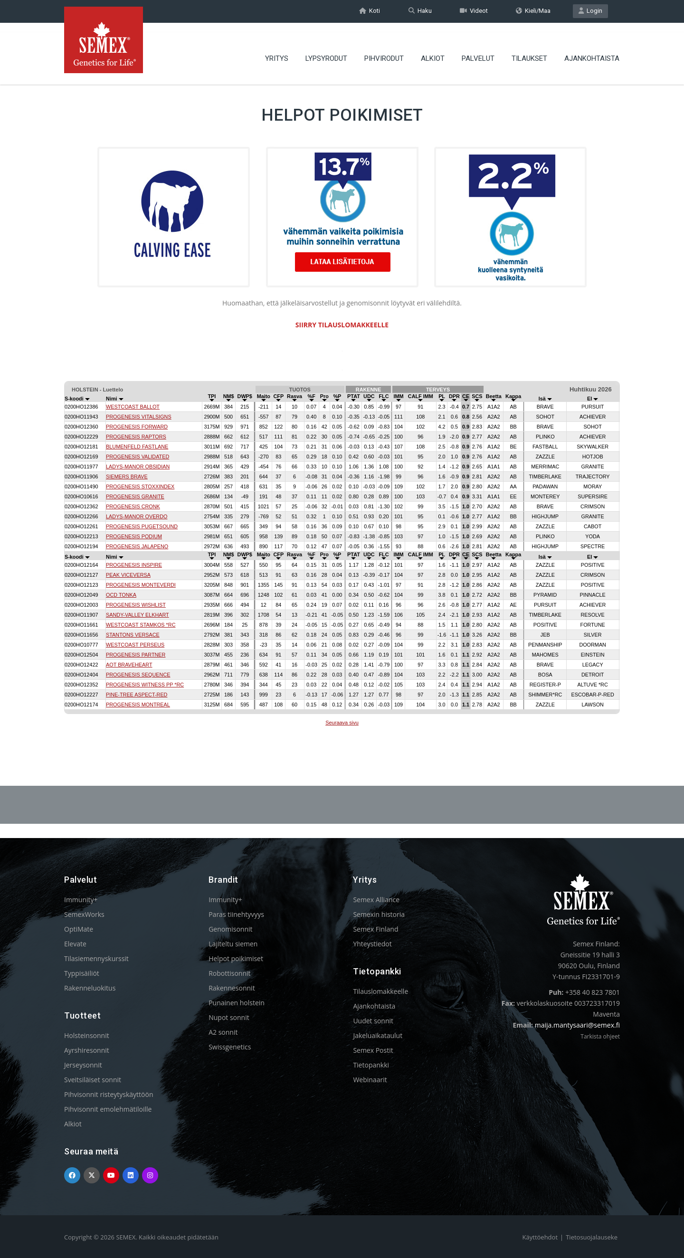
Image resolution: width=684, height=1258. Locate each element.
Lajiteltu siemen (233, 943)
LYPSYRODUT (326, 50)
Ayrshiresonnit (86, 1050)
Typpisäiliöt (81, 973)
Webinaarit (370, 1079)
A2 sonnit (223, 1032)
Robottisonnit (229, 973)
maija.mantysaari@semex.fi (577, 1024)
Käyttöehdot (540, 1237)
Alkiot (73, 1123)
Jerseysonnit (83, 1064)
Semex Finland (375, 929)
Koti (369, 11)
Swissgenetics (230, 1046)
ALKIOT (433, 50)
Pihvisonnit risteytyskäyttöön (108, 1094)
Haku (420, 11)
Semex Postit (373, 1050)
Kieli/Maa (533, 11)
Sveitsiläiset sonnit (92, 1079)
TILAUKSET (529, 50)
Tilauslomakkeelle (380, 991)
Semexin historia (379, 914)
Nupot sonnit (229, 1017)
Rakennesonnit (232, 987)
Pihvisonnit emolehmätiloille (108, 1109)
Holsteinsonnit (86, 1035)
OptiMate (78, 929)
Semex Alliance (376, 899)
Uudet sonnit (373, 1020)
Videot (474, 11)
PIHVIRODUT (384, 50)
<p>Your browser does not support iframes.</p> (342, 555)
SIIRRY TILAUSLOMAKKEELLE (342, 324)
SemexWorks (84, 914)
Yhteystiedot (372, 943)
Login (590, 11)
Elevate (75, 943)
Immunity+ (81, 899)
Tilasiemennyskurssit (96, 958)
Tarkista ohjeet (600, 1036)
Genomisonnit (230, 929)
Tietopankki (371, 1064)
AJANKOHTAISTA (591, 50)
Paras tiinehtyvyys (236, 914)
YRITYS (276, 50)
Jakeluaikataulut (377, 1035)
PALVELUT (478, 50)
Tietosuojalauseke (592, 1237)
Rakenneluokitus (89, 987)
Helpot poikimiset (236, 958)
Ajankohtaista (374, 1005)
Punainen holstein (237, 1002)
